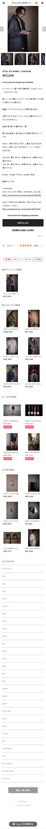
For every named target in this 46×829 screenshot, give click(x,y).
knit (3, 674)
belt (3, 681)
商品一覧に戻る (23, 790)
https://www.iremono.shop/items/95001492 (21, 209)
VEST (4, 659)
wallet (4, 718)
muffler (5, 688)
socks (4, 629)
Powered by (23, 805)
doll (3, 756)
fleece (5, 696)
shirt (4, 614)
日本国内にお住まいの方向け (23, 230)
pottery (5, 606)
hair (3, 741)
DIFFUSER (6, 711)
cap (3, 584)
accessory (6, 569)
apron (4, 726)
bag (3, 576)
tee (3, 644)
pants (4, 599)
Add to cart (23, 223)
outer (4, 591)
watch (4, 651)
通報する (41, 236)
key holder (7, 763)
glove (4, 703)
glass (4, 666)
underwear (7, 748)
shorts (4, 636)
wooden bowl (8, 771)
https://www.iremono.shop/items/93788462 (21, 195)
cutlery (5, 733)
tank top (5, 778)
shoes (4, 621)
